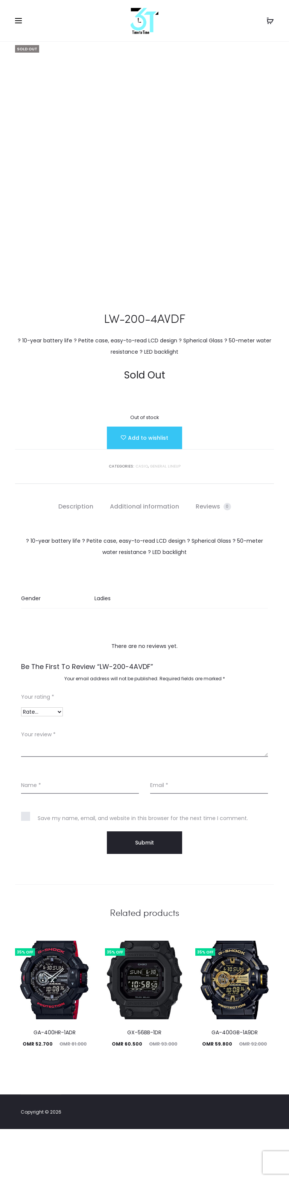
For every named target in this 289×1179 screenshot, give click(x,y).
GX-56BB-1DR (144, 1082)
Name (31, 835)
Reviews (213, 556)
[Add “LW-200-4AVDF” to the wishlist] (144, 488)
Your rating (37, 747)
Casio (141, 516)
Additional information (144, 556)
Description (75, 556)
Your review (38, 784)
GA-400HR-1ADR (54, 1082)
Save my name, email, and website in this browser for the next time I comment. (143, 868)
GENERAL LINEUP (165, 516)
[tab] (76, 556)
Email (159, 835)
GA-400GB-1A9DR (234, 1082)
